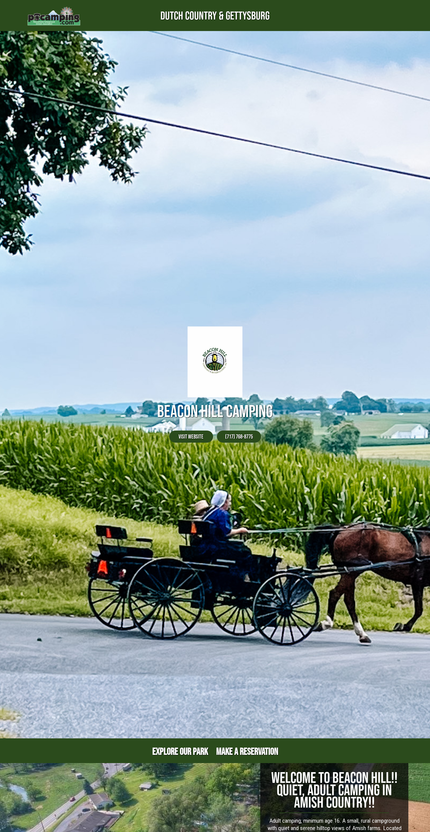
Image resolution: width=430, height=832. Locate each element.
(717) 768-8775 (239, 436)
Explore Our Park (180, 751)
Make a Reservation (247, 751)
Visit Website (191, 436)
